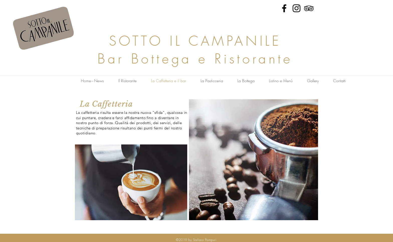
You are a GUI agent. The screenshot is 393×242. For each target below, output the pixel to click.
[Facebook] (284, 8)
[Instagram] (296, 8)
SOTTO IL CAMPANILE (195, 41)
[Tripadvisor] (309, 8)
